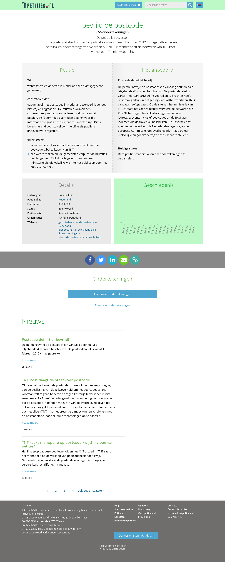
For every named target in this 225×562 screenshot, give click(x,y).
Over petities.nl (147, 513)
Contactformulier (177, 509)
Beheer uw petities (125, 520)
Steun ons (144, 516)
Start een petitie (123, 509)
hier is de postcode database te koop (80, 237)
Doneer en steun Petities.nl (136, 535)
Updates (143, 505)
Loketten (119, 516)
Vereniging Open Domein (112, 548)
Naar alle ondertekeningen (112, 305)
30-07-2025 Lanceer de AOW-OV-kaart (44, 521)
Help (117, 505)
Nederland (64, 199)
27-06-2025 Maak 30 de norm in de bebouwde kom (51, 528)
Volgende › (85, 490)
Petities (118, 513)
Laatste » (98, 490)
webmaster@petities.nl (181, 513)
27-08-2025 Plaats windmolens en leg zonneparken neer (54, 517)
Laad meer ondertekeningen (112, 294)
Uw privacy (144, 509)
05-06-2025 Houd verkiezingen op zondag (46, 532)
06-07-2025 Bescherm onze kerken (42, 525)
